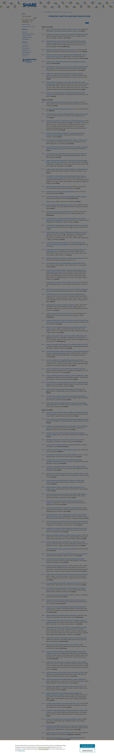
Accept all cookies (87, 746)
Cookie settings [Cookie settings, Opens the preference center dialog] (87, 750)
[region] (57, 748)
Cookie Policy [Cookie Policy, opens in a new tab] (21, 750)
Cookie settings (43, 749)
